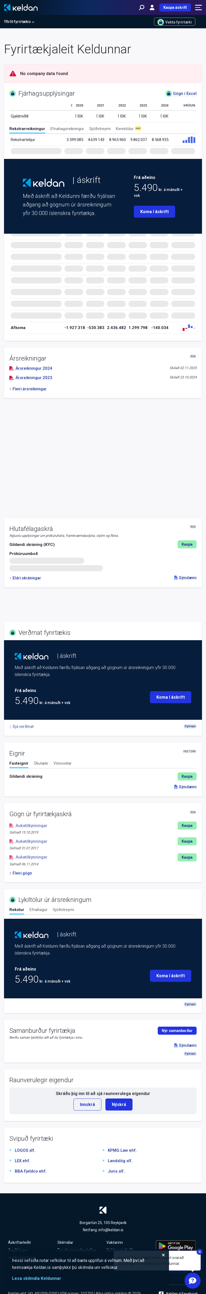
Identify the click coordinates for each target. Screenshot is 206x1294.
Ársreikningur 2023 (30, 377)
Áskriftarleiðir (19, 1242)
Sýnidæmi (185, 578)
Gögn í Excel (181, 93)
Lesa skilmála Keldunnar (36, 1278)
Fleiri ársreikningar (28, 389)
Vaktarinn (114, 1242)
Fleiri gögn (20, 873)
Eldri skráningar (25, 578)
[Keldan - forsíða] (21, 7)
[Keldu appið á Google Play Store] (177, 1246)
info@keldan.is (110, 1230)
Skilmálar (65, 1242)
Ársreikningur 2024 (30, 368)
